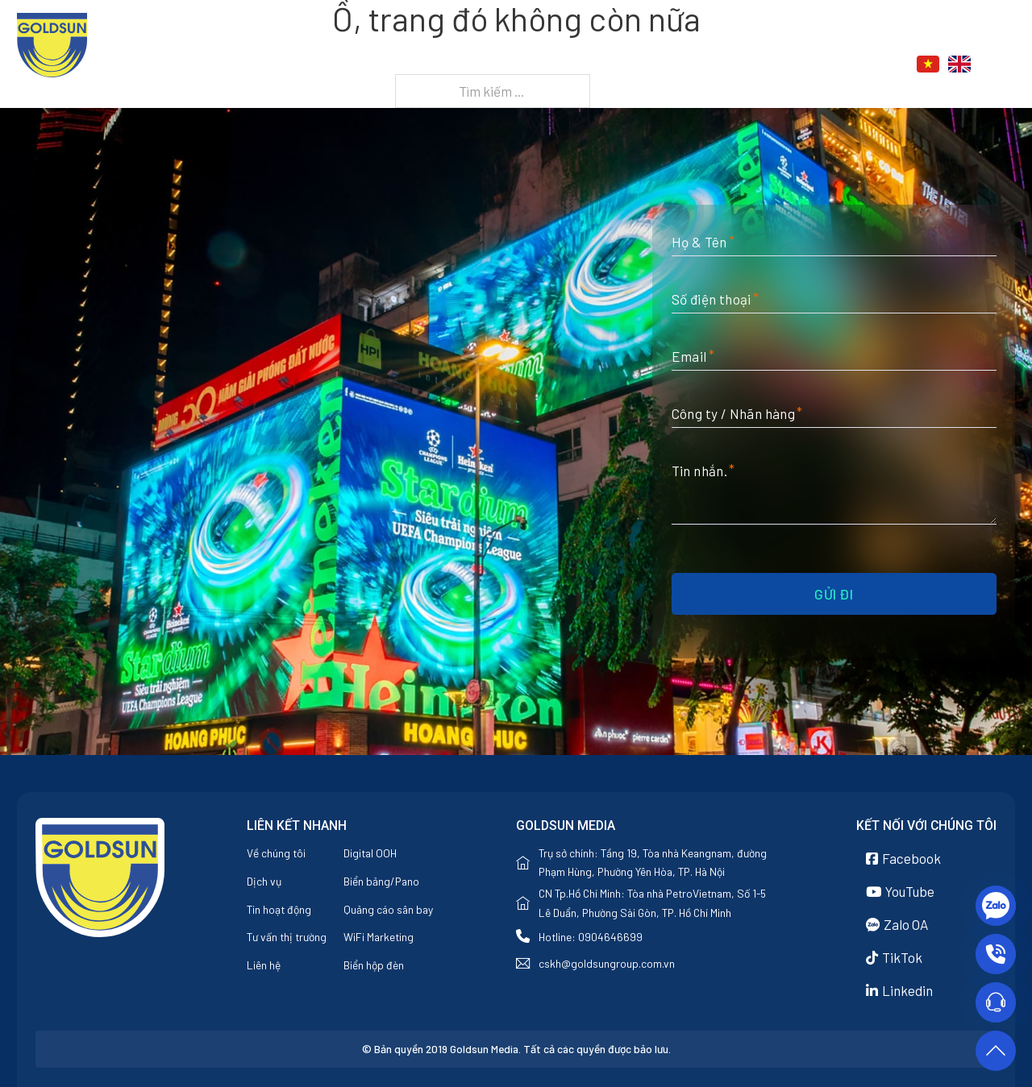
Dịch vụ (662, 65)
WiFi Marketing (378, 937)
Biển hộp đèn (373, 965)
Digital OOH (370, 853)
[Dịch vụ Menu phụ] (699, 65)
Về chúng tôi (582, 65)
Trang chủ (491, 65)
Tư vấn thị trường (287, 937)
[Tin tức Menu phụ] (782, 65)
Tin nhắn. (700, 471)
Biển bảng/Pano (381, 881)
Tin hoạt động (279, 909)
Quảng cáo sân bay (388, 909)
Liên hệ (827, 65)
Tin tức (745, 65)
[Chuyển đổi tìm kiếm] (1006, 64)
